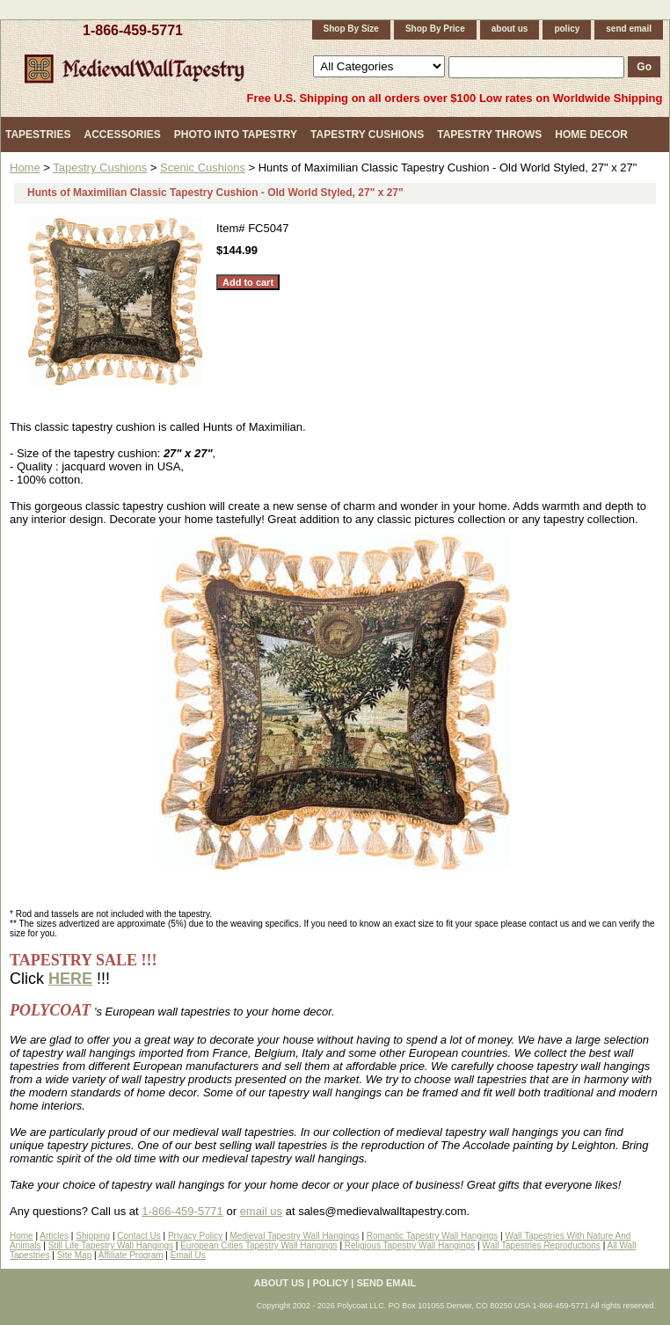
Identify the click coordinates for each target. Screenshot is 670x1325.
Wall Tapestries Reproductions (541, 1245)
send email (629, 28)
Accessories (122, 134)
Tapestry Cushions (367, 134)
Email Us (188, 1255)
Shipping (93, 1236)
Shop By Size (351, 28)
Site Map (74, 1255)
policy (566, 28)
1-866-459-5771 (133, 30)
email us (261, 1211)
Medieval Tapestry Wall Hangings (294, 1236)
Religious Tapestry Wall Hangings (408, 1245)
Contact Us (138, 1236)
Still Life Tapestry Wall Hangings (110, 1245)
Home (25, 167)
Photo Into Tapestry (235, 134)
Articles (54, 1236)
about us (510, 28)
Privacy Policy (195, 1236)
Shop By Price (435, 28)
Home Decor (591, 134)
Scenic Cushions (202, 167)
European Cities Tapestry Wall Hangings (258, 1245)
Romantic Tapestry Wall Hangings (433, 1236)
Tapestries (37, 134)
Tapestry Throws (489, 134)
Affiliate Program (131, 1255)
